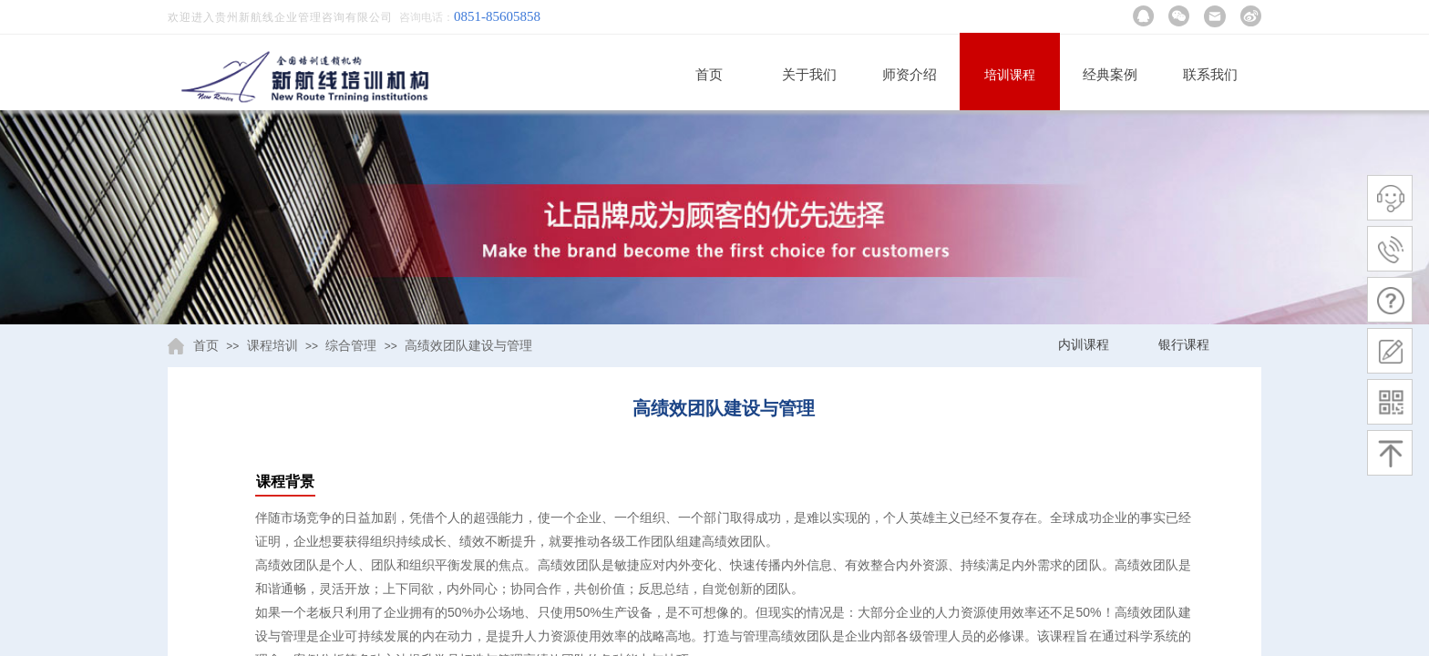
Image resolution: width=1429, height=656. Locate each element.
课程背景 (285, 481)
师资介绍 (909, 74)
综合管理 (350, 346)
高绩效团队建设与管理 (468, 346)
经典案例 (1110, 74)
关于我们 (809, 74)
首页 (709, 74)
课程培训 (272, 346)
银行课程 (1183, 345)
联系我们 (1210, 74)
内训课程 (1083, 345)
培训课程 (1009, 75)
